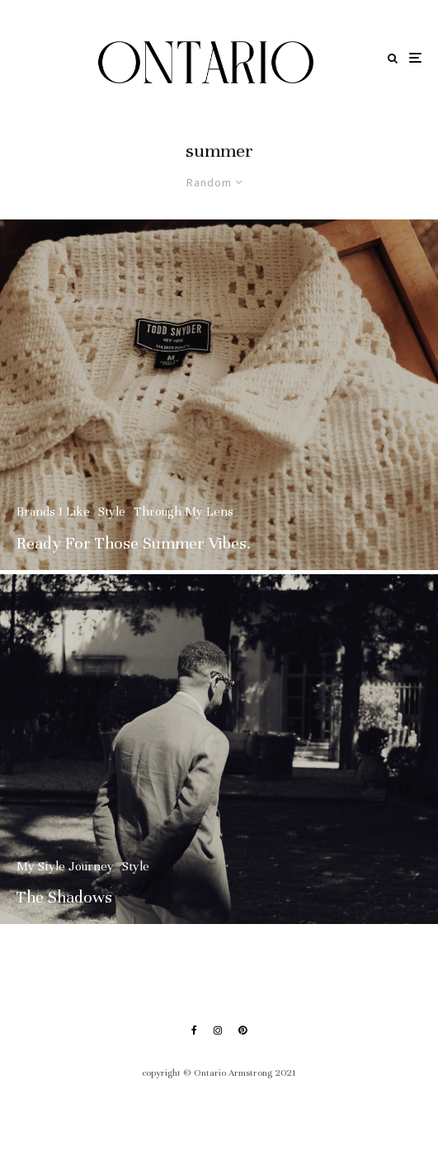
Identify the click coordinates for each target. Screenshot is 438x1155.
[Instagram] (217, 1030)
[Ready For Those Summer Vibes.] (219, 394)
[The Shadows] (219, 753)
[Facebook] (194, 1030)
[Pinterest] (242, 1030)
